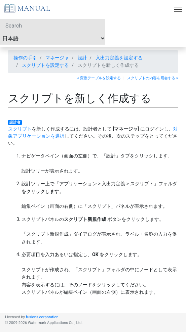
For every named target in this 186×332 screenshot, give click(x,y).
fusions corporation (42, 317)
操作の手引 (25, 57)
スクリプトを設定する (45, 65)
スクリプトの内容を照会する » (152, 78)
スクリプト (20, 129)
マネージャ (57, 57)
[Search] (52, 25)
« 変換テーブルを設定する (99, 78)
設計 (82, 57)
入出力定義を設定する (119, 57)
